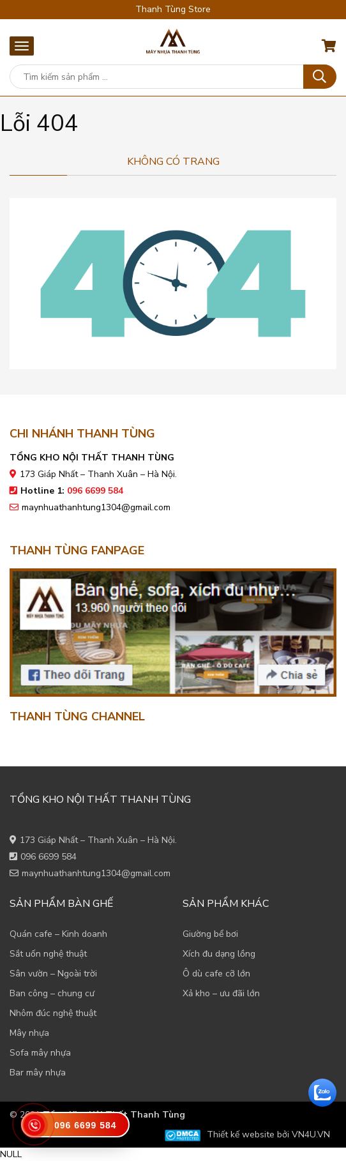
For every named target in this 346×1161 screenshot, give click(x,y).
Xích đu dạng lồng (219, 954)
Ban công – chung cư (52, 993)
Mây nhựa (29, 1033)
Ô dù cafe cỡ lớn (216, 974)
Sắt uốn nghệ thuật (48, 954)
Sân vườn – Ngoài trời (53, 974)
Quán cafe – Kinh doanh (58, 934)
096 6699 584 (48, 857)
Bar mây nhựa (38, 1072)
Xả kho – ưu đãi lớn (221, 993)
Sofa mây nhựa (40, 1053)
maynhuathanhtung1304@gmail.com (96, 507)
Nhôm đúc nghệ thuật (53, 1013)
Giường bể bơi (210, 934)
